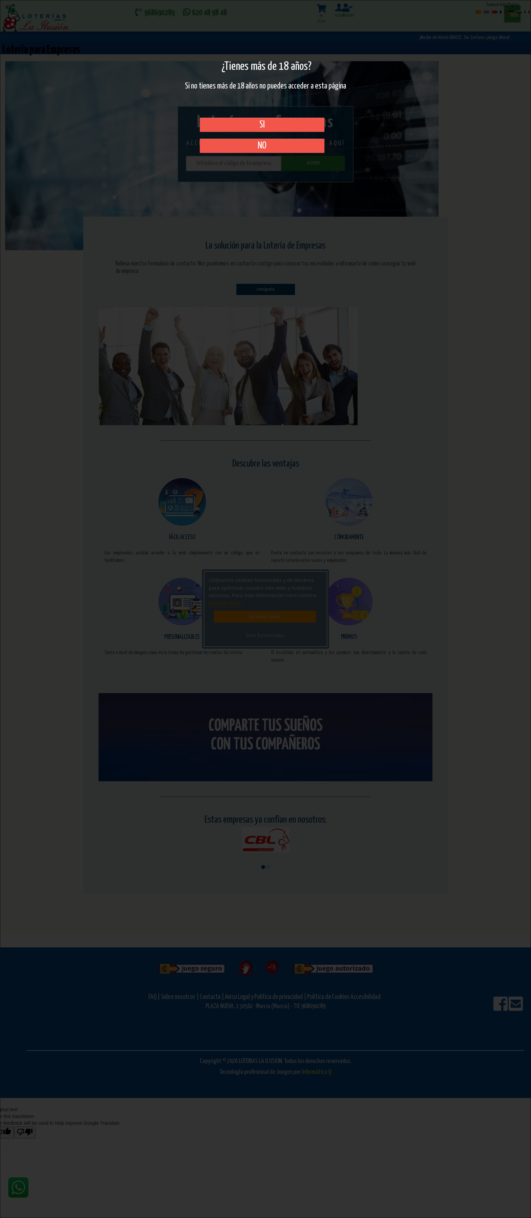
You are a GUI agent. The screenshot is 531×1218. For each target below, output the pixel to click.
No (262, 146)
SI (262, 125)
